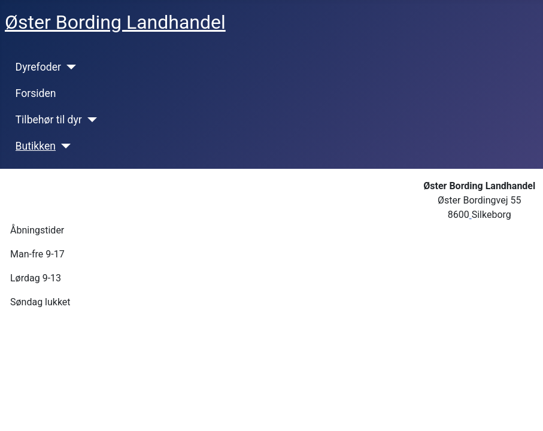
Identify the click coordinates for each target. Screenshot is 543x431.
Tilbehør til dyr (49, 120)
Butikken (36, 146)
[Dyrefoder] (68, 67)
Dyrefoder (38, 67)
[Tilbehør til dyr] (89, 119)
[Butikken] (63, 146)
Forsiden (36, 93)
